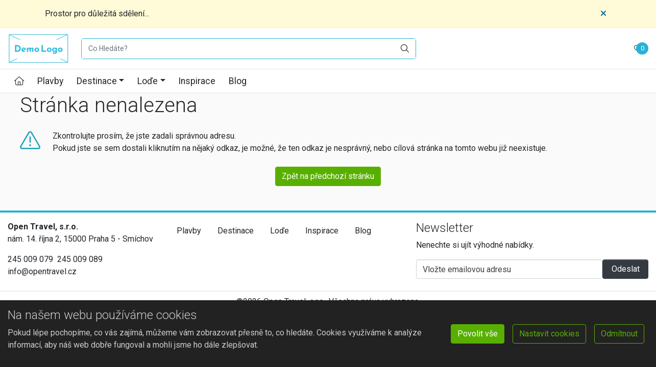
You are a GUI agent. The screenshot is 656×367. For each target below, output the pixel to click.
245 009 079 (30, 259)
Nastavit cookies (549, 333)
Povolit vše (477, 333)
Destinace (97, 81)
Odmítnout (619, 333)
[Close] (603, 14)
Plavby (50, 81)
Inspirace (196, 81)
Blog (238, 81)
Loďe (147, 81)
